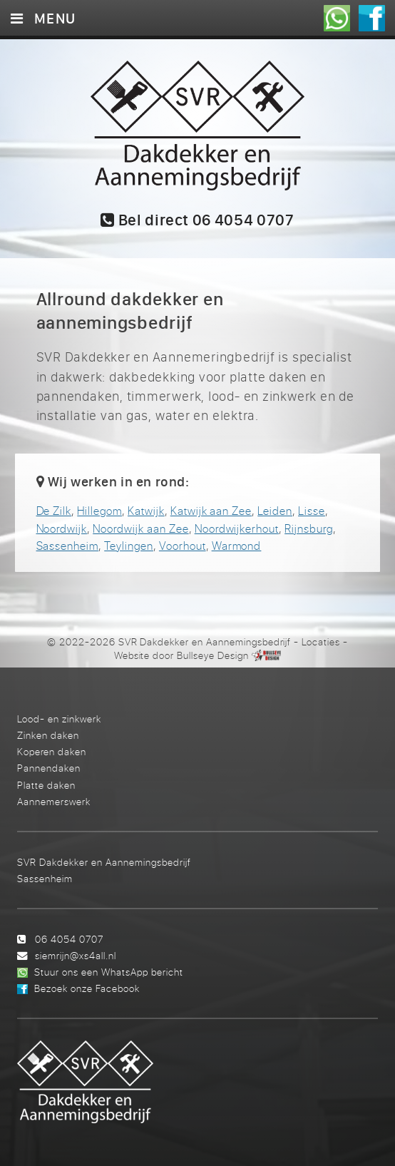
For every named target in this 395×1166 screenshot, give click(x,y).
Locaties (321, 641)
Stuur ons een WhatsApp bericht (108, 971)
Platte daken (46, 785)
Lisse (311, 510)
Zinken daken (48, 735)
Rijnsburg (308, 528)
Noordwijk (62, 528)
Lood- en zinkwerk (59, 718)
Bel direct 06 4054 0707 (197, 221)
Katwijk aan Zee (211, 510)
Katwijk (146, 510)
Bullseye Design (212, 655)
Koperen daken (51, 751)
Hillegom (99, 510)
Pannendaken (49, 767)
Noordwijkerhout (237, 528)
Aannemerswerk (54, 801)
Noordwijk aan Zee (141, 528)
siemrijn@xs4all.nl (75, 955)
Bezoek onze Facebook (87, 988)
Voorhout (182, 545)
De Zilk (54, 510)
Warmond (237, 545)
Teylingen (128, 545)
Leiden (274, 510)
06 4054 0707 (69, 939)
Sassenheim (67, 545)
